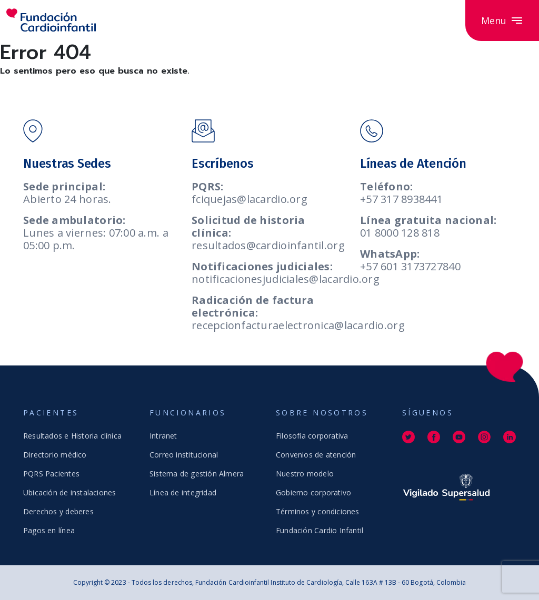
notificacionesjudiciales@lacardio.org (286, 279)
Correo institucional (183, 455)
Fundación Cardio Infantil (319, 530)
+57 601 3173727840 (410, 266)
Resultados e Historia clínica (72, 436)
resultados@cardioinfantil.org (268, 245)
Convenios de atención (316, 455)
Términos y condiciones (318, 511)
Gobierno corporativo (313, 492)
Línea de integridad (182, 492)
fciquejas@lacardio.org (249, 199)
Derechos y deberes (58, 511)
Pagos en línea (49, 530)
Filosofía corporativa (312, 436)
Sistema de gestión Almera (196, 474)
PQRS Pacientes (51, 474)
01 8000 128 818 (400, 233)
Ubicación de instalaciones (69, 492)
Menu (502, 20)
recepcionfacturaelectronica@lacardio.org (298, 325)
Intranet (163, 436)
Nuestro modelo (305, 474)
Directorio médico (55, 455)
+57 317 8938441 (401, 199)
